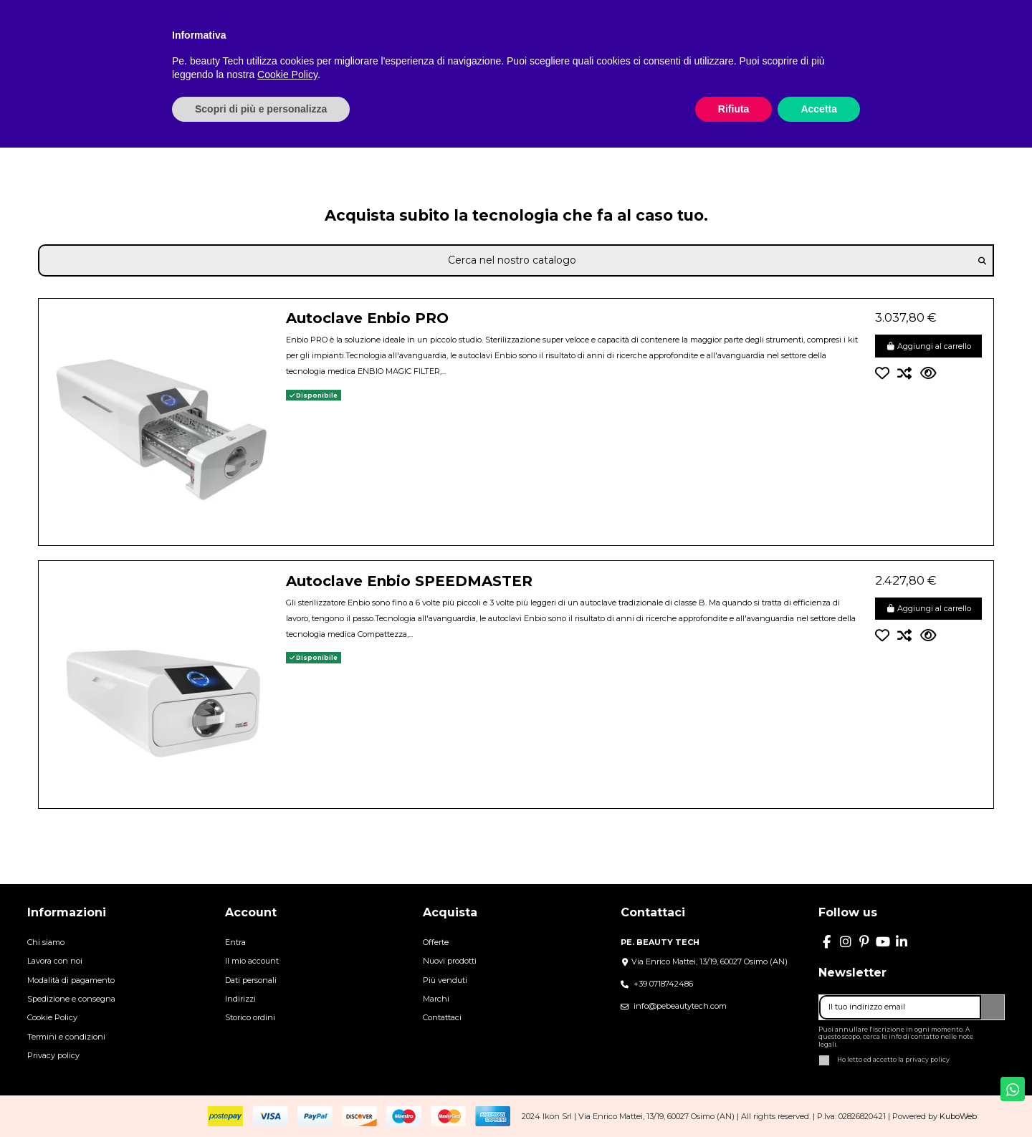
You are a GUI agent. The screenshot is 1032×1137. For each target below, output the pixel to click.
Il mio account (252, 961)
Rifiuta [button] (734, 1097)
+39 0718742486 (663, 984)
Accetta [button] (819, 1097)
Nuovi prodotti (450, 961)
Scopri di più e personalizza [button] (261, 1097)
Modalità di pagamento (71, 980)
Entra (235, 942)
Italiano (896, 8)
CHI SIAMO (461, 8)
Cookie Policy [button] (287, 1064)
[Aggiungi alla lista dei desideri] (886, 373)
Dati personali (251, 980)
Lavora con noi (54, 961)
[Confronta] (908, 373)
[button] (791, 52)
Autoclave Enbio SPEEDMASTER (409, 581)
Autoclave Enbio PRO (367, 318)
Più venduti (445, 980)
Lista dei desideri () (980, 8)
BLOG (580, 8)
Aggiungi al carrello (929, 346)
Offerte (436, 942)
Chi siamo (45, 942)
